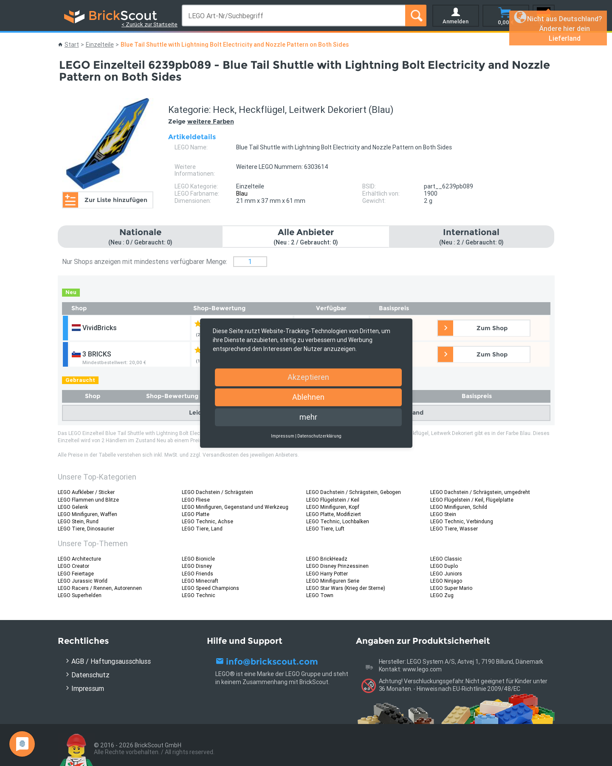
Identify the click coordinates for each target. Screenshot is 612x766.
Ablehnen (308, 397)
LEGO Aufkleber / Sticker (86, 492)
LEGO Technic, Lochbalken (337, 521)
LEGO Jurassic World (82, 581)
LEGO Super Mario (451, 588)
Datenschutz (90, 674)
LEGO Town (319, 595)
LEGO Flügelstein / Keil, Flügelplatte (471, 500)
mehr (308, 417)
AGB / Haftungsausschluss (111, 661)
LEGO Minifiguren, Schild (458, 507)
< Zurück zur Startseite (149, 24)
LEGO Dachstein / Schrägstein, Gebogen (353, 492)
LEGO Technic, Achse (207, 521)
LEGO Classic (446, 559)
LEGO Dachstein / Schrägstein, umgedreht (480, 492)
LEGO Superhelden (80, 595)
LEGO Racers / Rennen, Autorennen (100, 588)
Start (72, 45)
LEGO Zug (442, 595)
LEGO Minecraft (200, 581)
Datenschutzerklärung (319, 436)
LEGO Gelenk (73, 507)
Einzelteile (100, 45)
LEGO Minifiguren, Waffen (87, 514)
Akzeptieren (308, 377)
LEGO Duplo (444, 566)
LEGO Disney (197, 566)
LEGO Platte (195, 514)
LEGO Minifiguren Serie (332, 581)
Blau (242, 193)
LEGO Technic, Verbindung (461, 521)
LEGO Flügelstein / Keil (332, 500)
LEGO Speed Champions (210, 588)
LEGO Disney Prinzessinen (337, 566)
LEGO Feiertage (76, 573)
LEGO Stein (443, 514)
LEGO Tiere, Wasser (454, 528)
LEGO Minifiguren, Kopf (332, 507)
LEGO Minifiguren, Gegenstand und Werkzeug (235, 507)
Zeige (201, 121)
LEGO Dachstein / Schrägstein (217, 492)
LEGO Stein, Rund (78, 521)
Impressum (87, 688)
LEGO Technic (198, 595)
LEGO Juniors (446, 573)
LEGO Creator (73, 566)
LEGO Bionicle (198, 559)
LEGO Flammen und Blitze (88, 500)
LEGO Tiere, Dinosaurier (86, 528)
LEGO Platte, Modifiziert (333, 514)
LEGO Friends (197, 573)
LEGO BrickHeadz (326, 559)
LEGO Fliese (196, 500)
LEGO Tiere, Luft (325, 528)
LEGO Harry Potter (327, 573)
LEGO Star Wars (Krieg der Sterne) (345, 588)
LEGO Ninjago (446, 581)
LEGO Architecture (79, 559)
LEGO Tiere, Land (202, 528)
